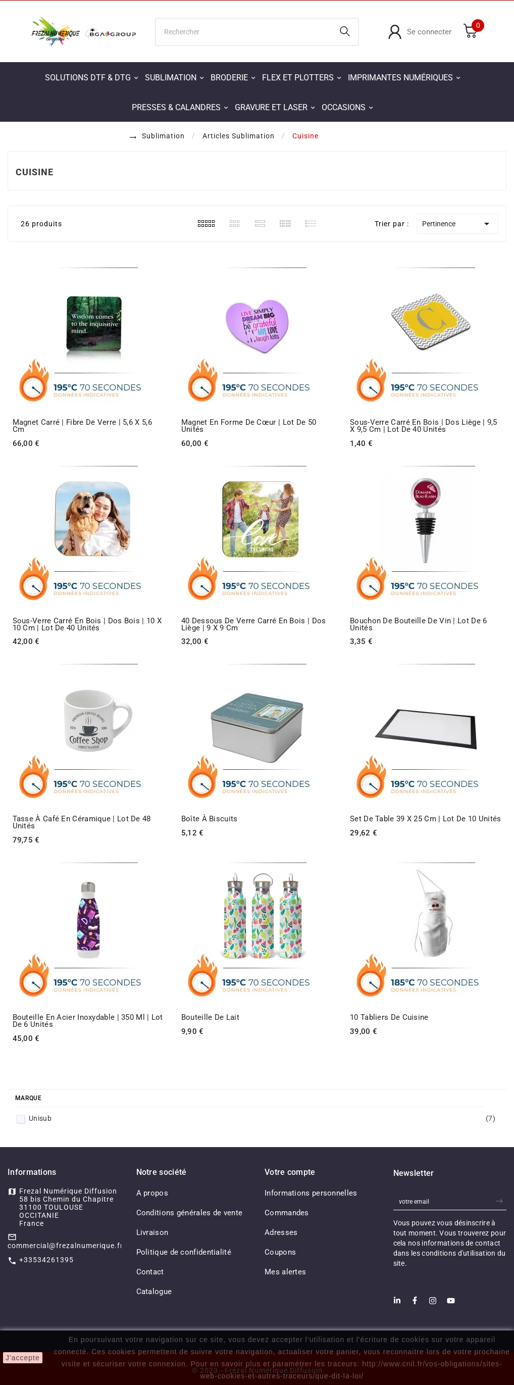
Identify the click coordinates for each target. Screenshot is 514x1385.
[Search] (345, 31)
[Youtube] (451, 1304)
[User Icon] (419, 32)
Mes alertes (285, 1271)
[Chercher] (244, 32)
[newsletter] (500, 1201)
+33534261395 (46, 1260)
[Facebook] (415, 1303)
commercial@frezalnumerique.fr (65, 1246)
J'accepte (23, 1358)
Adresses (281, 1232)
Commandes (287, 1212)
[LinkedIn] (397, 1303)
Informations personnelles (311, 1193)
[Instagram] (433, 1304)
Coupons (280, 1252)
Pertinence (457, 224)
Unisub (262, 1118)
